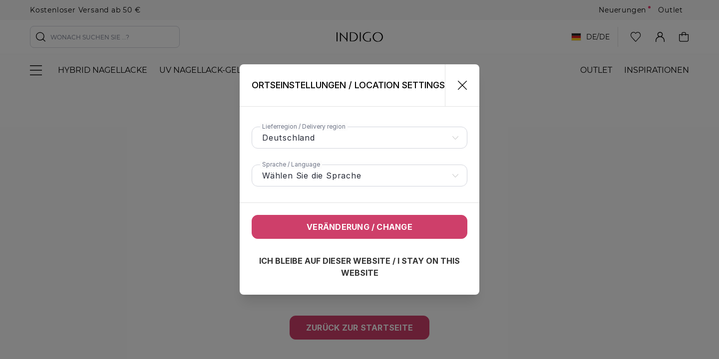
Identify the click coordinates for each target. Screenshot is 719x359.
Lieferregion (304, 126)
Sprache (291, 164)
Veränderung (359, 226)
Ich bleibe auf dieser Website (359, 267)
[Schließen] (458, 85)
